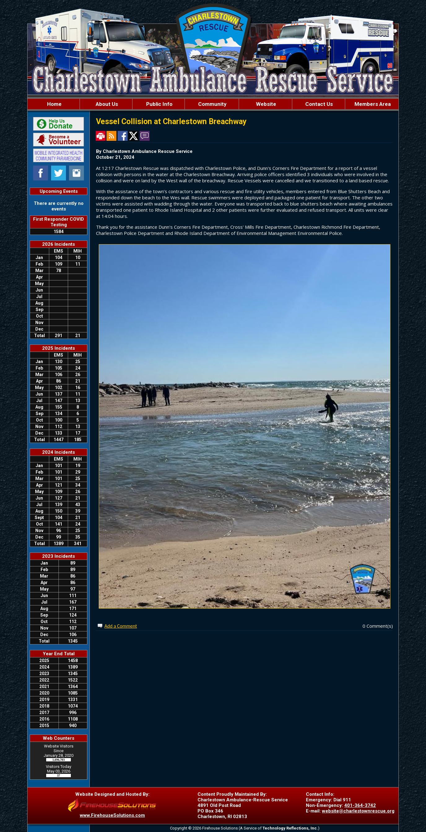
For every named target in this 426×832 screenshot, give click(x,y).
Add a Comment (120, 626)
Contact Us (318, 104)
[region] (213, 104)
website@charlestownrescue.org (358, 811)
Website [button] (265, 104)
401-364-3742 (360, 805)
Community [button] (212, 104)
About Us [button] (106, 104)
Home (54, 104)
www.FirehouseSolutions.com (112, 815)
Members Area (372, 104)
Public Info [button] (158, 104)
